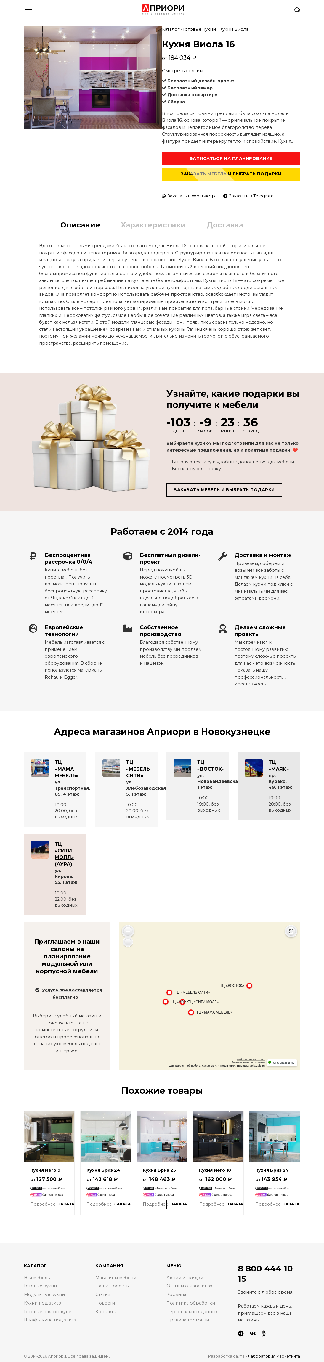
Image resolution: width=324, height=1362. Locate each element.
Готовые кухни (199, 27)
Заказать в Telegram (248, 193)
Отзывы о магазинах (189, 1283)
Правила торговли (187, 1318)
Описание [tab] (80, 222)
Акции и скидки (184, 1275)
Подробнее (43, 1201)
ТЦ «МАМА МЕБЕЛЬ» (66, 766)
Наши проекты (112, 1283)
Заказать (69, 1202)
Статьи (102, 1292)
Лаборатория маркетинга (274, 1354)
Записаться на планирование (231, 156)
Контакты (106, 1309)
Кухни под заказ (42, 1301)
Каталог (170, 27)
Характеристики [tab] (153, 222)
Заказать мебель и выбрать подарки (231, 171)
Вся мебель (37, 1275)
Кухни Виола (233, 27)
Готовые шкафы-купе (48, 1309)
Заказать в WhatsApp (188, 193)
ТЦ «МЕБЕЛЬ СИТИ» (138, 766)
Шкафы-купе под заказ (50, 1318)
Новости (105, 1301)
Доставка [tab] (225, 222)
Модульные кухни (44, 1292)
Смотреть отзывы (182, 68)
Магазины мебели (115, 1275)
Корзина (176, 1292)
